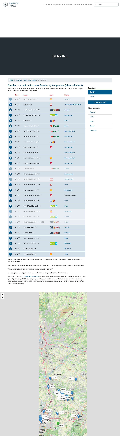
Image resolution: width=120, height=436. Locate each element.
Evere (66, 185)
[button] (58, 424)
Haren (66, 222)
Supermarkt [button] (57, 5)
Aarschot (93, 112)
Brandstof (19, 80)
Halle (91, 121)
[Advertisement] (60, 23)
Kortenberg (68, 211)
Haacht (66, 110)
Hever (66, 120)
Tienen (92, 126)
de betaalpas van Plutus (31, 277)
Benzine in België (30, 80)
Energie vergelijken (100, 102)
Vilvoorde (93, 130)
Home (11, 80)
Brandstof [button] (47, 5)
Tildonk (66, 227)
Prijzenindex (10, 4)
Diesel (92, 97)
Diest (91, 117)
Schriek (66, 233)
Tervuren (67, 99)
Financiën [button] (67, 5)
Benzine (92, 92)
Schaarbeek (68, 190)
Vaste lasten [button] (78, 5)
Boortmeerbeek (69, 131)
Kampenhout (68, 115)
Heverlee (67, 217)
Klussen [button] (88, 5)
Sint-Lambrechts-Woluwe (72, 104)
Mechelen (67, 243)
